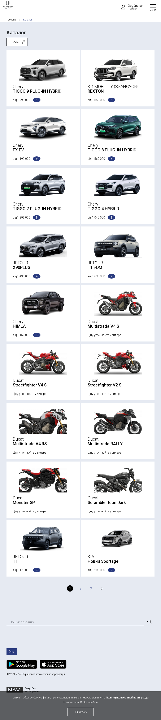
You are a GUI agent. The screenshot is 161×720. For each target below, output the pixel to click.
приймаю (80, 711)
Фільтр (17, 41)
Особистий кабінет (130, 7)
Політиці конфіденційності (123, 697)
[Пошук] (149, 622)
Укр (11, 651)
